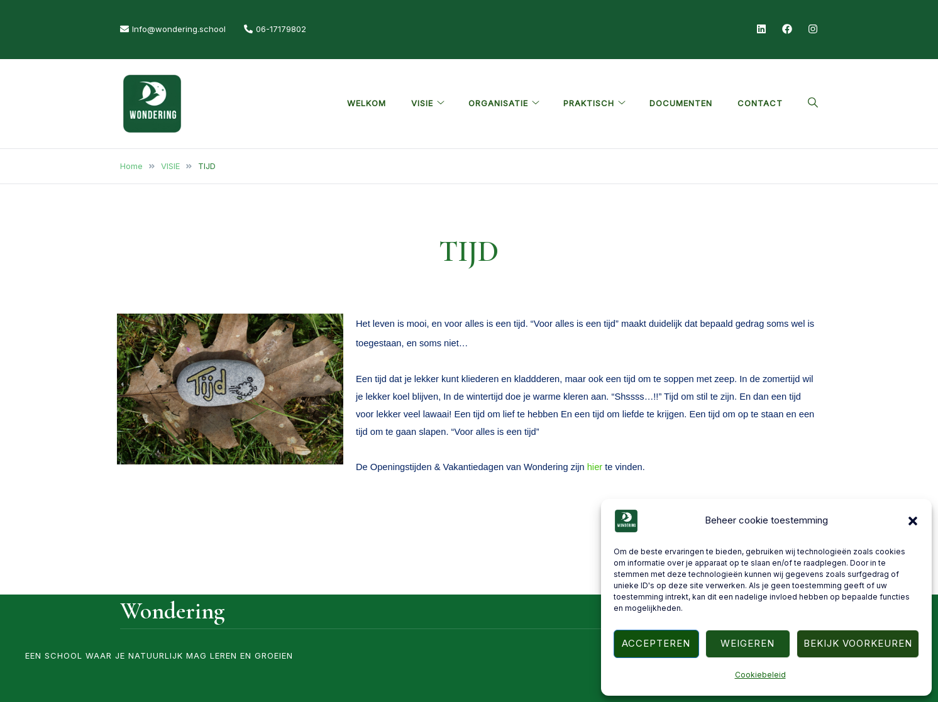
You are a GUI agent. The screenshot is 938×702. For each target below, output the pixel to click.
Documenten (680, 103)
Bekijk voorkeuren (857, 643)
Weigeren (747, 643)
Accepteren (656, 643)
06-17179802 (275, 29)
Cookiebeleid (760, 674)
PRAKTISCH (588, 103)
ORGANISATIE (498, 103)
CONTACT (760, 103)
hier (596, 467)
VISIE (422, 103)
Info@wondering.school (173, 29)
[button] (913, 521)
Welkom (366, 103)
